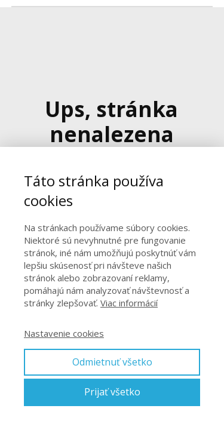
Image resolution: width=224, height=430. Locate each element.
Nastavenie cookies (64, 333)
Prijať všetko (112, 391)
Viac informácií (129, 303)
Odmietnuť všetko (112, 361)
